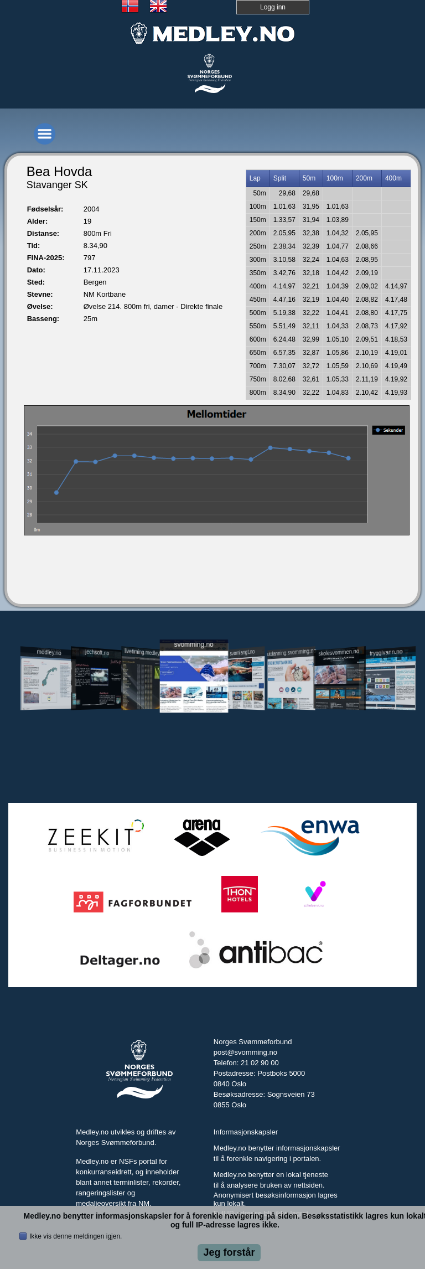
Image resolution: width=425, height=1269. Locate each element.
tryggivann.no (386, 652)
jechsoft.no (97, 652)
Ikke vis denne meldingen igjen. (75, 1236)
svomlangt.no (242, 652)
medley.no (49, 652)
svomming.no (193, 644)
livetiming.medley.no (145, 652)
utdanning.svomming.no (291, 652)
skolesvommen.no (338, 652)
